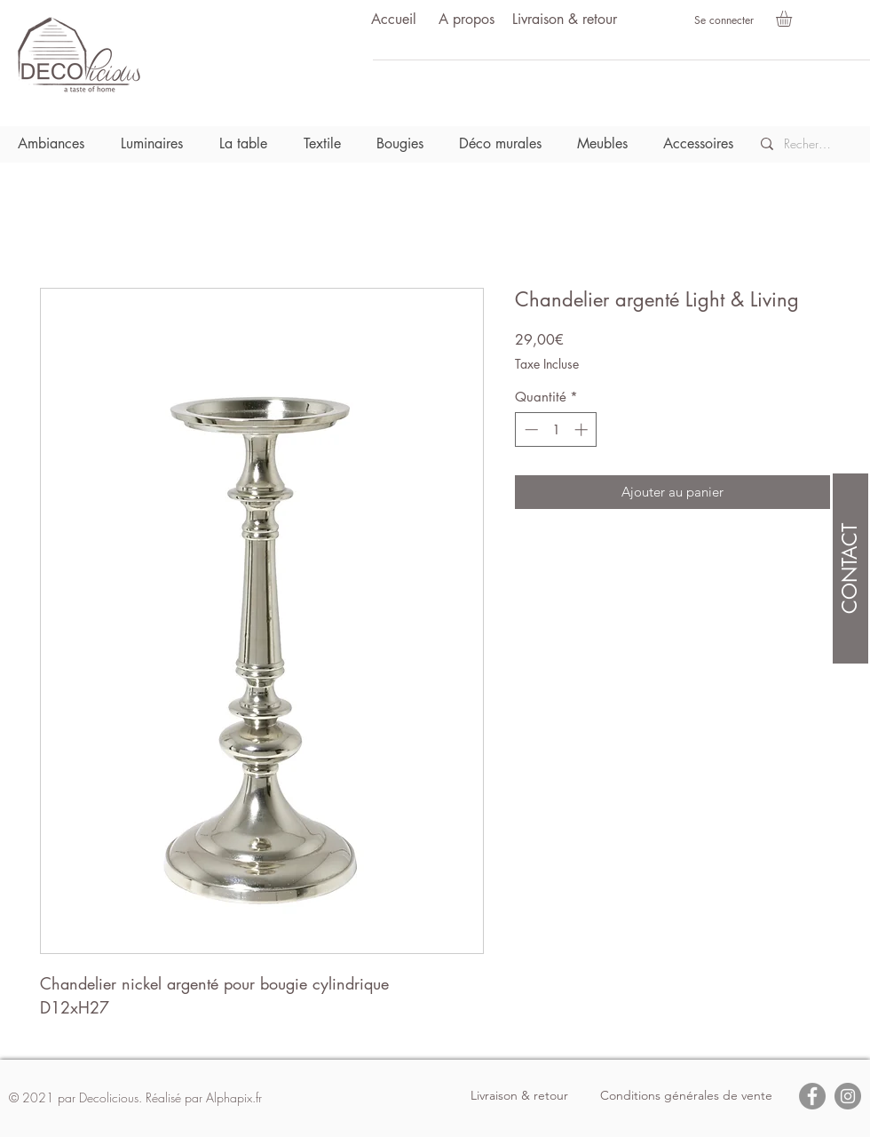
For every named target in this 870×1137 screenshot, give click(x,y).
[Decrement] (530, 429)
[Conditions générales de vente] (686, 1096)
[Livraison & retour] (564, 20)
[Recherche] (808, 144)
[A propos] (466, 20)
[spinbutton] (556, 429)
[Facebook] (812, 1096)
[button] (793, 19)
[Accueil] (393, 20)
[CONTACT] (850, 568)
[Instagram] (847, 1096)
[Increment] (583, 429)
